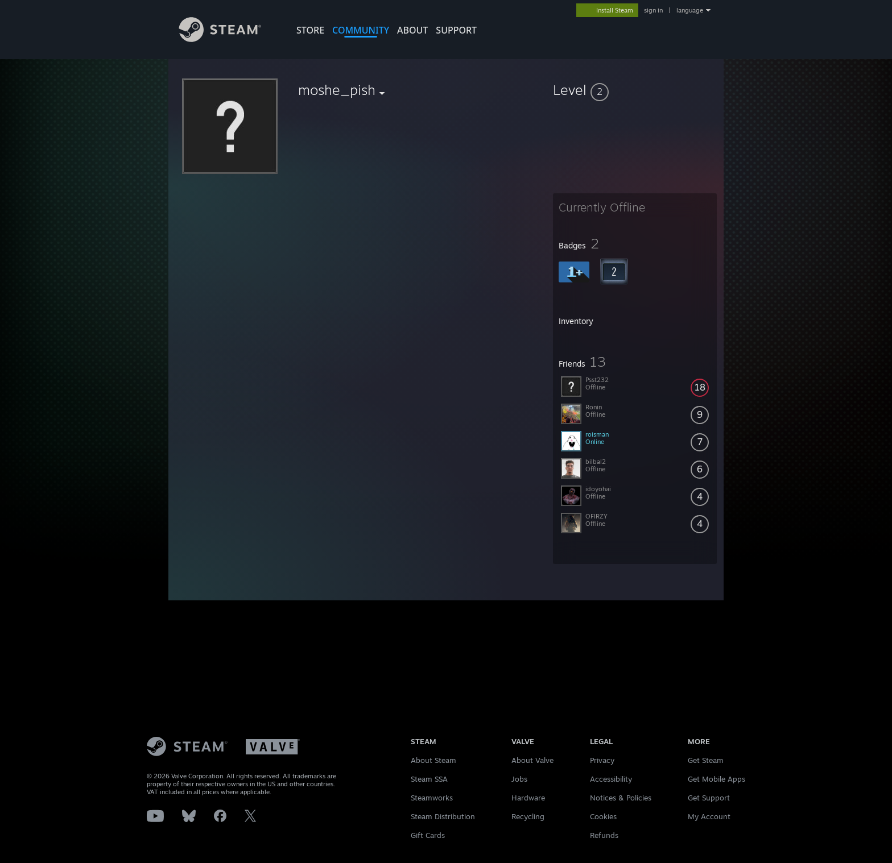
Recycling (527, 816)
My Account (709, 816)
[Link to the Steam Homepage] (229, 39)
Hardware (528, 797)
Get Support (709, 797)
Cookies (603, 816)
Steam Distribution (443, 816)
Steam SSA (429, 778)
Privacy (602, 760)
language (689, 10)
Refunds (604, 835)
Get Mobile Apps (716, 778)
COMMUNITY (360, 30)
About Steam (433, 760)
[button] (635, 89)
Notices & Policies (620, 797)
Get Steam (706, 760)
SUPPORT (456, 30)
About (412, 30)
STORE (310, 30)
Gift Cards (428, 835)
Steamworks (432, 797)
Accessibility (611, 778)
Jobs (519, 778)
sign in (653, 10)
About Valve (532, 760)
